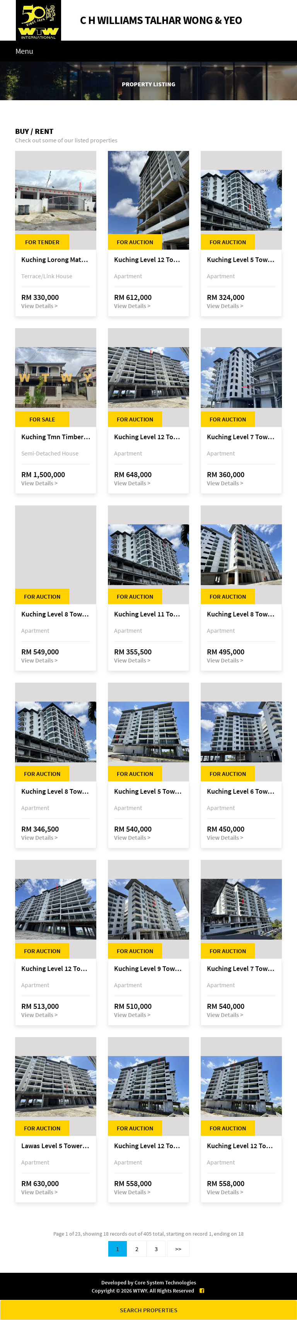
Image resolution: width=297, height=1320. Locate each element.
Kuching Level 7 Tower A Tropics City (241, 437)
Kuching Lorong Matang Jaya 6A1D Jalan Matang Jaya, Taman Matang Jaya (55, 260)
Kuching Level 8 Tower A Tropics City (55, 792)
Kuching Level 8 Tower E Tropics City (55, 614)
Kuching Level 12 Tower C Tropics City (148, 437)
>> (178, 1249)
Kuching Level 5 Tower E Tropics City (148, 792)
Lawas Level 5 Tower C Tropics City (55, 1146)
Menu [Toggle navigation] (24, 51)
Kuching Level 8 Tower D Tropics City (241, 614)
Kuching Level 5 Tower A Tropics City (241, 260)
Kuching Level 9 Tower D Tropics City (148, 969)
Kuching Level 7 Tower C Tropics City (241, 969)
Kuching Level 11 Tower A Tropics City (148, 614)
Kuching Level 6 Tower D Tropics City (241, 792)
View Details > (39, 306)
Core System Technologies (165, 1282)
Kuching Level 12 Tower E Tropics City (148, 260)
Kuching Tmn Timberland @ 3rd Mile (55, 437)
